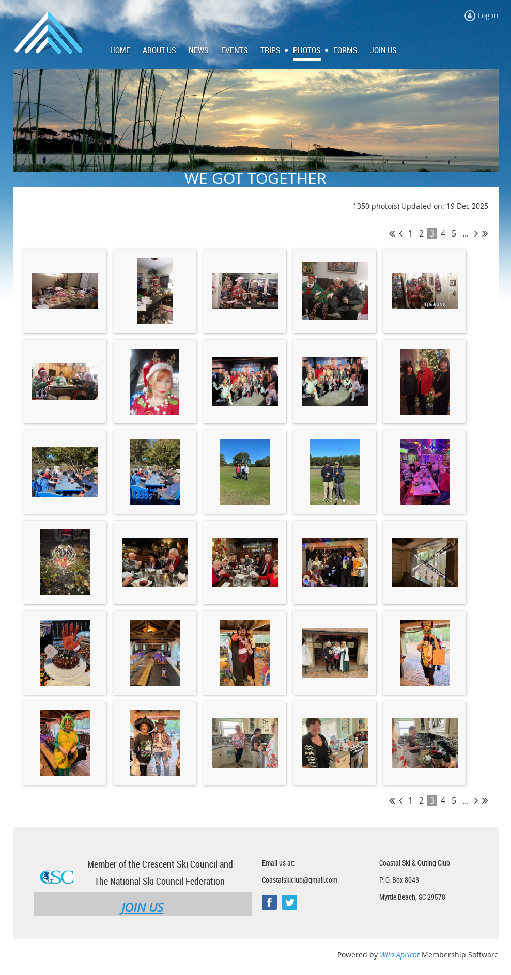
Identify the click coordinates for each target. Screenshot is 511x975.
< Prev (401, 233)
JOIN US (142, 907)
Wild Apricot (400, 955)
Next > (476, 233)
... (465, 233)
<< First (392, 233)
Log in (488, 15)
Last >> (485, 233)
